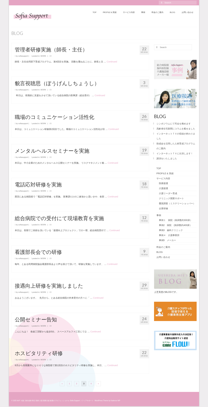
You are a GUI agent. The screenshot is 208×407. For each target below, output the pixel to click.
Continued (112, 61)
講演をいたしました (166, 158)
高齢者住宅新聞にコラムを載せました (175, 128)
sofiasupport (23, 56)
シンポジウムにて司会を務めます (173, 123)
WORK (43, 56)
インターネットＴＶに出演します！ (174, 153)
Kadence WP (115, 400)
